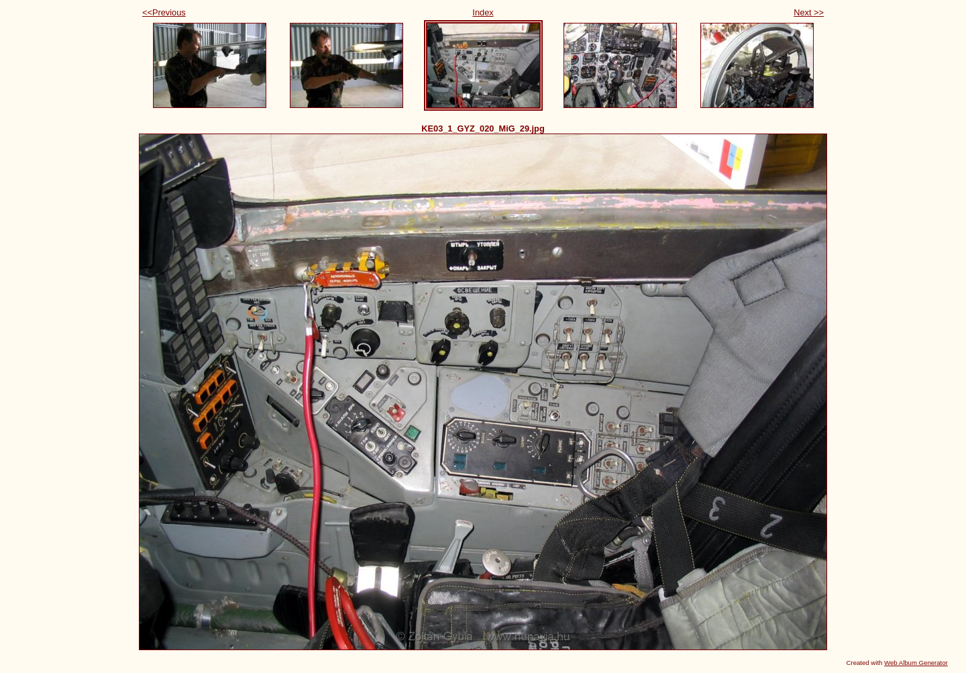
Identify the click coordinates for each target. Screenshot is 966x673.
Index (482, 12)
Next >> (809, 12)
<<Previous (164, 12)
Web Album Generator (916, 662)
